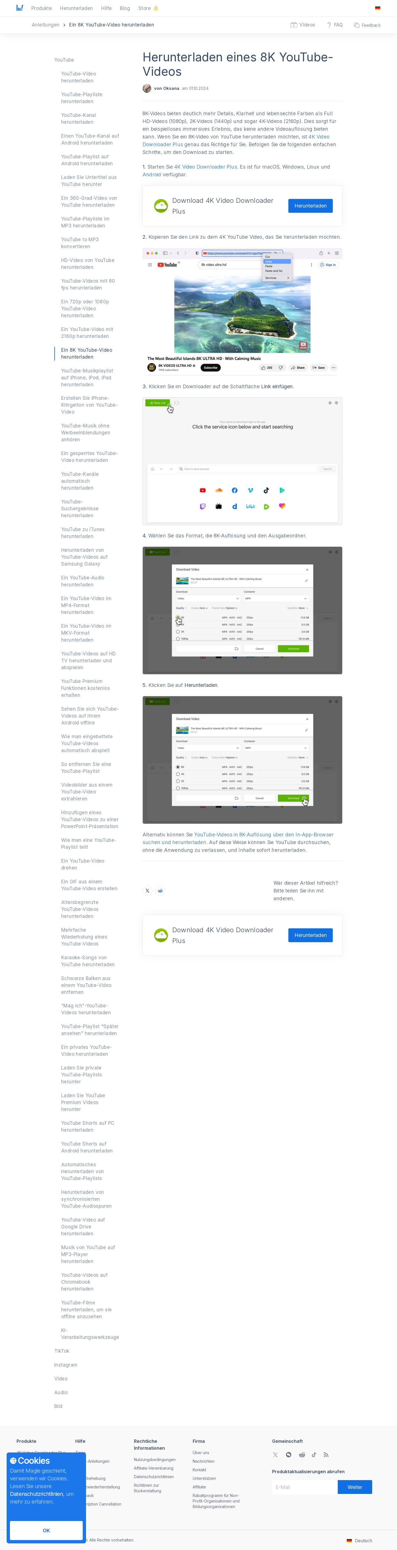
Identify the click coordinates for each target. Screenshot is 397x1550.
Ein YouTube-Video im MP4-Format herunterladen (86, 605)
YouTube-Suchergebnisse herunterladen (80, 508)
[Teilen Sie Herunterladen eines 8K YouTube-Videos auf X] (147, 891)
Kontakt (199, 1469)
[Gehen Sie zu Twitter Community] (275, 1454)
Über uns (201, 1452)
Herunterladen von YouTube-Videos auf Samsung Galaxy (84, 557)
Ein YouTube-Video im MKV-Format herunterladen (86, 633)
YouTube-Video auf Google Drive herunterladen (83, 1226)
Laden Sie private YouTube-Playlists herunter (81, 1074)
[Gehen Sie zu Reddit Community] (302, 1454)
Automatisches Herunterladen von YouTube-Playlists (82, 1171)
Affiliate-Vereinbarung (153, 1468)
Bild (58, 1406)
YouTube (64, 60)
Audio (61, 1392)
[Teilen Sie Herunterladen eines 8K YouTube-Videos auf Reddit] (160, 891)
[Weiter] (355, 1487)
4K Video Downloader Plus (205, 167)
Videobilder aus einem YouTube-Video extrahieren (86, 792)
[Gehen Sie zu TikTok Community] (314, 1454)
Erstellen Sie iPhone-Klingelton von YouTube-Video (89, 405)
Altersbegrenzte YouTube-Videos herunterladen (80, 909)
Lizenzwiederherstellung (97, 1487)
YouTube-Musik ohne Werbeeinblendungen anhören (85, 432)
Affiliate (199, 1487)
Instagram (66, 1365)
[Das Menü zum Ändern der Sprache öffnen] (377, 8)
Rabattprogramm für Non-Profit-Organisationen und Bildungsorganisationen (216, 1501)
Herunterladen (310, 206)
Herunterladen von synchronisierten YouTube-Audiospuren (86, 1199)
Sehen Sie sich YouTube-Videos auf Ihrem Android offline (90, 716)
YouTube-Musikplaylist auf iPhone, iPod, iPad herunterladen (87, 377)
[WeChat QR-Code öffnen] (288, 1454)
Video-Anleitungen (92, 1461)
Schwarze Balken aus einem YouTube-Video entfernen (86, 985)
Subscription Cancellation (98, 1504)
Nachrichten (203, 1461)
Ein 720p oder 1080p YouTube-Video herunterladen (85, 308)
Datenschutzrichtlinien (154, 1476)
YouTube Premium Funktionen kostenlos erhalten (85, 688)
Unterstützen (204, 1478)
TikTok (61, 1351)
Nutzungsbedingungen (155, 1459)
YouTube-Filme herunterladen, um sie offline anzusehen (86, 1309)
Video (61, 1378)
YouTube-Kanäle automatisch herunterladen (80, 481)
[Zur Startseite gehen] (20, 8)
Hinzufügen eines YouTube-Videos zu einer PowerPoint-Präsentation (90, 819)
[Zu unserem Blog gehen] (326, 1454)
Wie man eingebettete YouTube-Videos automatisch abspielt (87, 743)
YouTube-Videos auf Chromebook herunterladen (84, 1282)
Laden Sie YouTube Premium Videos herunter (83, 1102)
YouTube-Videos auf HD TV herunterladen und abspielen (88, 660)
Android (152, 174)
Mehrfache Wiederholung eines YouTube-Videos (84, 937)
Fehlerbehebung (90, 1478)
